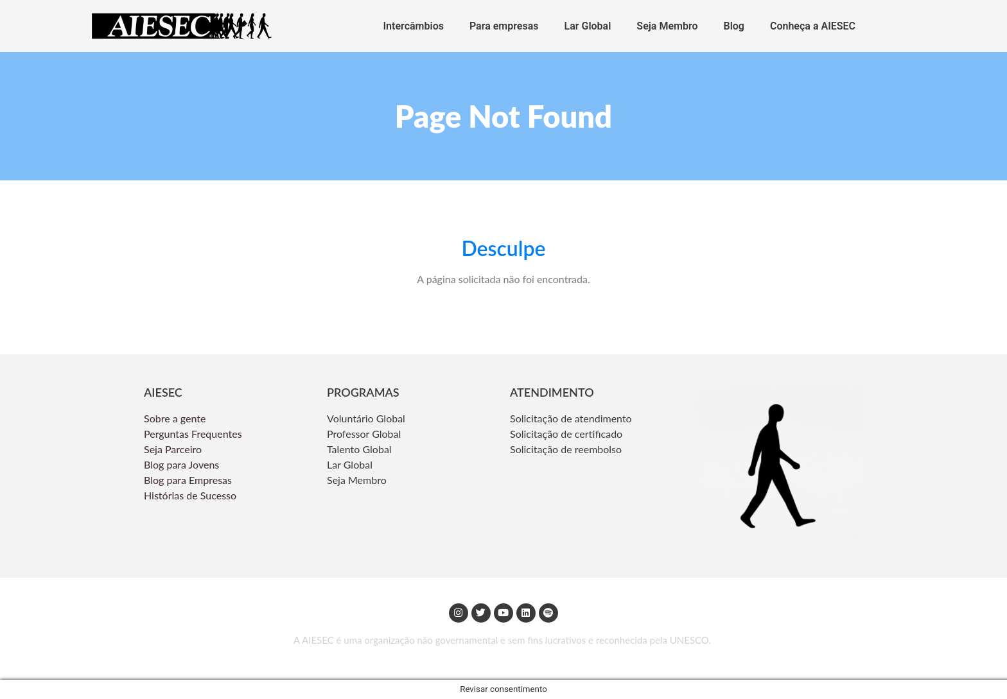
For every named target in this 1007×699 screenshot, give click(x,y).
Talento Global (359, 449)
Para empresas (504, 26)
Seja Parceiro (173, 449)
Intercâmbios (413, 26)
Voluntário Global (367, 418)
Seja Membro (666, 26)
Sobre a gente (176, 418)
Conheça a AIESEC (812, 26)
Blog (734, 26)
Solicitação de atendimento (571, 418)
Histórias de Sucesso (191, 495)
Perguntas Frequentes (194, 433)
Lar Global (588, 26)
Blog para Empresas (188, 480)
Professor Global (364, 433)
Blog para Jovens (181, 464)
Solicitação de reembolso (566, 449)
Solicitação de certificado (566, 433)
